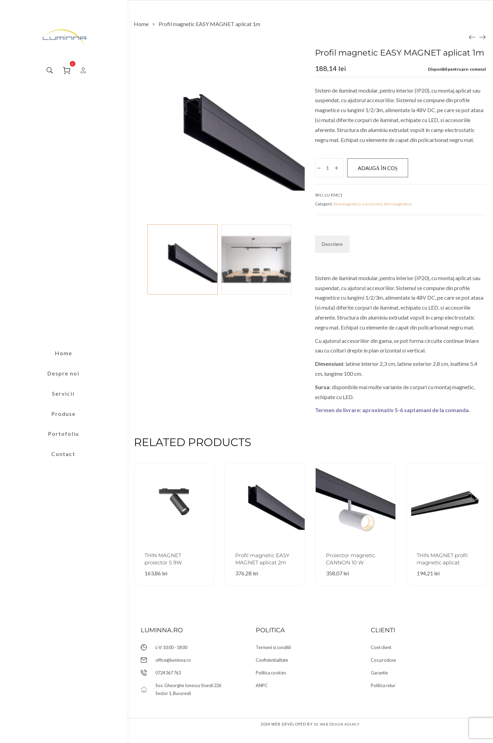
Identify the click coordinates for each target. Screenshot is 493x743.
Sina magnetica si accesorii (357, 205)
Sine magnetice (398, 205)
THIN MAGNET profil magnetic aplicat (440, 564)
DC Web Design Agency (337, 737)
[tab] (332, 246)
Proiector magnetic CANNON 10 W (349, 564)
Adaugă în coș (390, 168)
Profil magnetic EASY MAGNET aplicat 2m (259, 564)
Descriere (332, 246)
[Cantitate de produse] (328, 169)
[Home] (141, 24)
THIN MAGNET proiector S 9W (167, 560)
